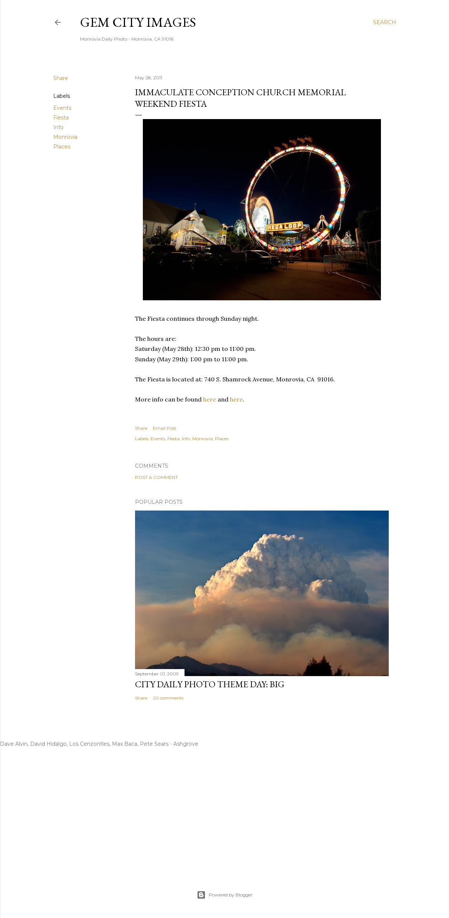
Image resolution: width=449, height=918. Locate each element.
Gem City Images (138, 22)
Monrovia (65, 137)
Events (62, 108)
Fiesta (61, 117)
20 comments (168, 698)
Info (58, 127)
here (209, 399)
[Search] (384, 22)
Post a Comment (156, 477)
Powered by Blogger (225, 894)
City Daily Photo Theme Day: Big (209, 684)
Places (61, 146)
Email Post (164, 428)
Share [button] (60, 78)
